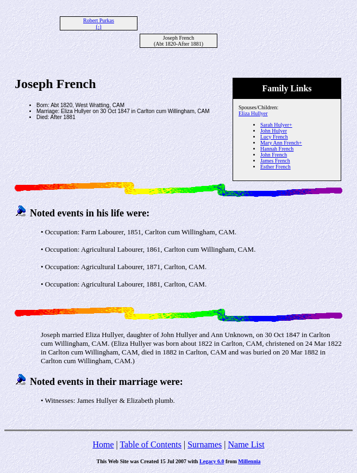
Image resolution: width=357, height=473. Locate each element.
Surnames (204, 444)
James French (275, 161)
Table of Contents (150, 444)
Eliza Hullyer (253, 113)
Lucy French (274, 137)
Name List (246, 444)
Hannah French (276, 149)
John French (273, 155)
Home (103, 444)
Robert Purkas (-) (98, 23)
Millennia (249, 461)
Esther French (275, 167)
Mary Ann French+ (281, 143)
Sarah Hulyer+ (276, 125)
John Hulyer (273, 131)
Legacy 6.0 (211, 461)
